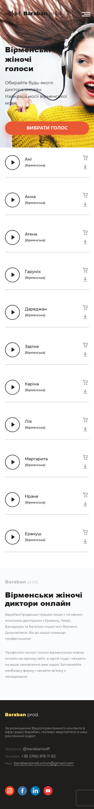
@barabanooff (36, 748)
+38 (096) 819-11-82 (38, 756)
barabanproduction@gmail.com (44, 763)
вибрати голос (47, 128)
